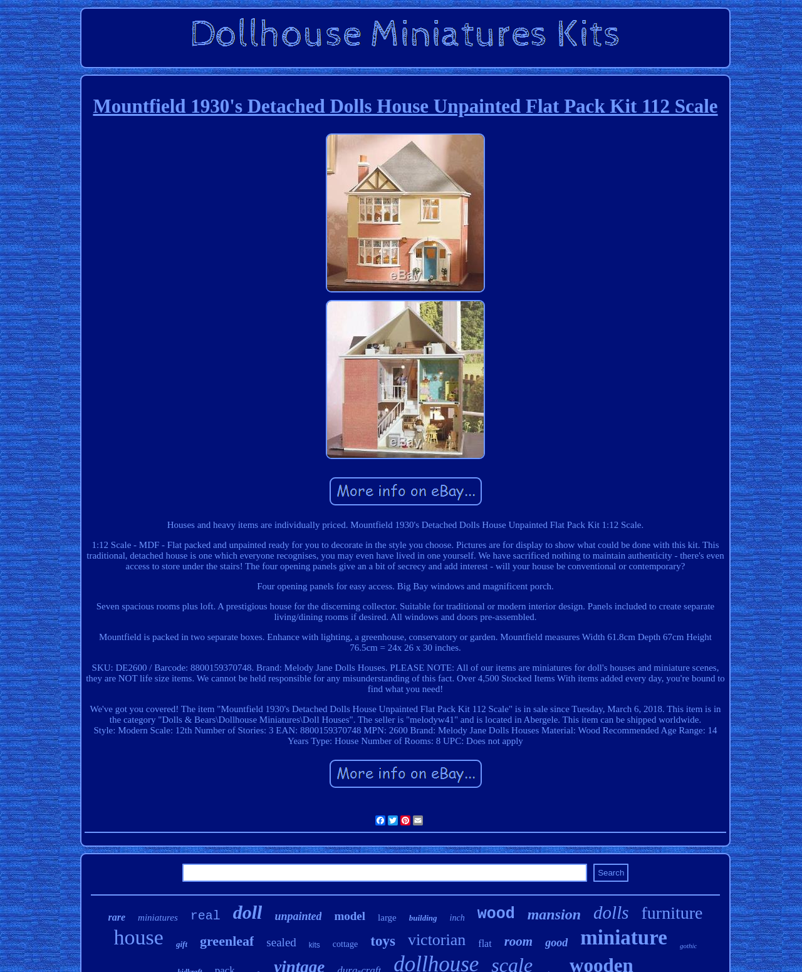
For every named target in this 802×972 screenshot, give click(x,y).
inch (457, 918)
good (556, 942)
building (423, 918)
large (387, 918)
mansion (554, 914)
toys (382, 941)
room (518, 941)
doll (248, 912)
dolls (610, 912)
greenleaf (227, 941)
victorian (437, 940)
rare (117, 917)
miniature (623, 937)
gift (181, 944)
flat (484, 943)
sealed (281, 942)
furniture (671, 913)
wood (496, 914)
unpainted (297, 916)
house (139, 937)
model (349, 916)
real (205, 916)
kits (314, 945)
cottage (345, 944)
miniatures (158, 918)
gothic (688, 945)
